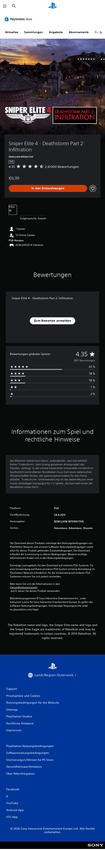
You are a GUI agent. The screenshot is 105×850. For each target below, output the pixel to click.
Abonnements (79, 32)
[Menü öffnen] (4, 6)
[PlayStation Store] (19, 19)
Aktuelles (11, 32)
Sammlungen (33, 32)
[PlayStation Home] (52, 6)
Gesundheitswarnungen (23, 587)
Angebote (56, 32)
